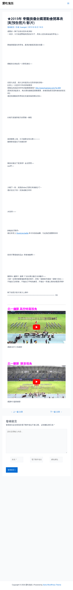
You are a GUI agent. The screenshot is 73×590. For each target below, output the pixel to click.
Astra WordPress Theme (52, 585)
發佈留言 (10, 27)
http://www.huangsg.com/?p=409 (48, 88)
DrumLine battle (22, 233)
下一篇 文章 (56, 412)
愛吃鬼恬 (7, 3)
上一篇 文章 (17, 412)
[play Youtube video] (36, 327)
